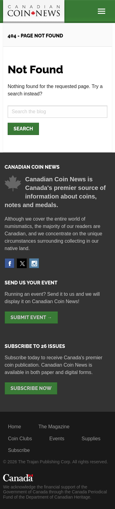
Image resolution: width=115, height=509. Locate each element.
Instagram (34, 263)
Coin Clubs (20, 438)
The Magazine (53, 426)
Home (14, 426)
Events (56, 438)
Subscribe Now (31, 388)
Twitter (22, 263)
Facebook (9, 263)
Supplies (91, 438)
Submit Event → (31, 317)
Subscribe (19, 450)
